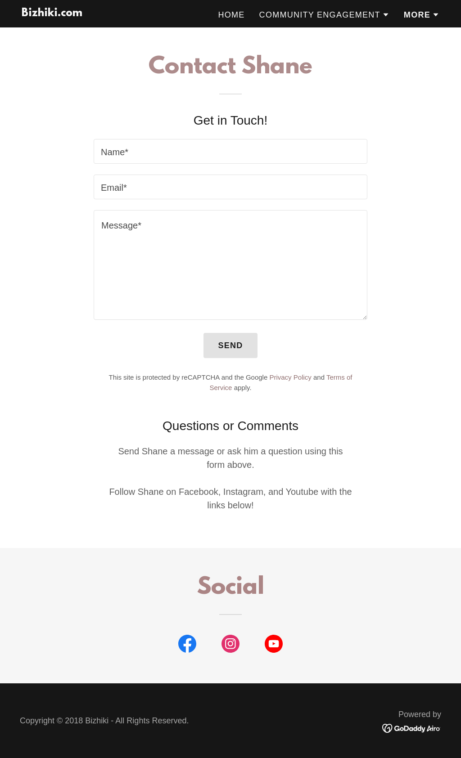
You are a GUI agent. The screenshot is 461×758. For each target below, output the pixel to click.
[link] (52, 13)
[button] (324, 14)
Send (230, 345)
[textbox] (230, 151)
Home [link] (231, 14)
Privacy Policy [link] (290, 377)
